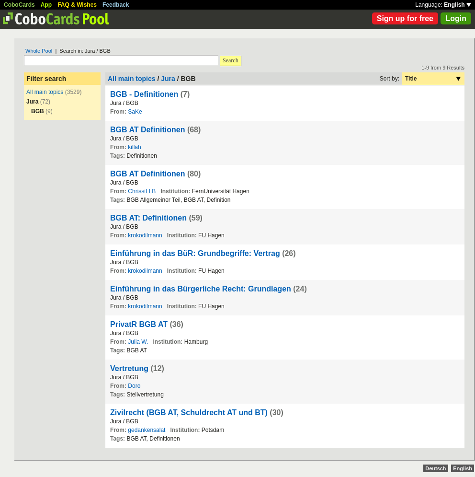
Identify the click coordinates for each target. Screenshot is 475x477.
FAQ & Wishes (77, 4)
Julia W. (138, 341)
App (46, 4)
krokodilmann (145, 235)
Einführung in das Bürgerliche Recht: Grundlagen (200, 289)
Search (230, 60)
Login (455, 18)
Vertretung (129, 368)
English (457, 4)
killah (134, 147)
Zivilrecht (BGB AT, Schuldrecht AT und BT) (189, 412)
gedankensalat (146, 430)
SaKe (135, 111)
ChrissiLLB (142, 191)
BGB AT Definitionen (147, 130)
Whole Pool (38, 51)
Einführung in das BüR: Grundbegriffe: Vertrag (195, 253)
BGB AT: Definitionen (148, 218)
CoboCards (19, 4)
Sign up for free (405, 18)
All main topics (44, 92)
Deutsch (435, 468)
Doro (134, 386)
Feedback (115, 4)
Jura (168, 78)
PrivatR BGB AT (139, 324)
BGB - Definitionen (144, 94)
